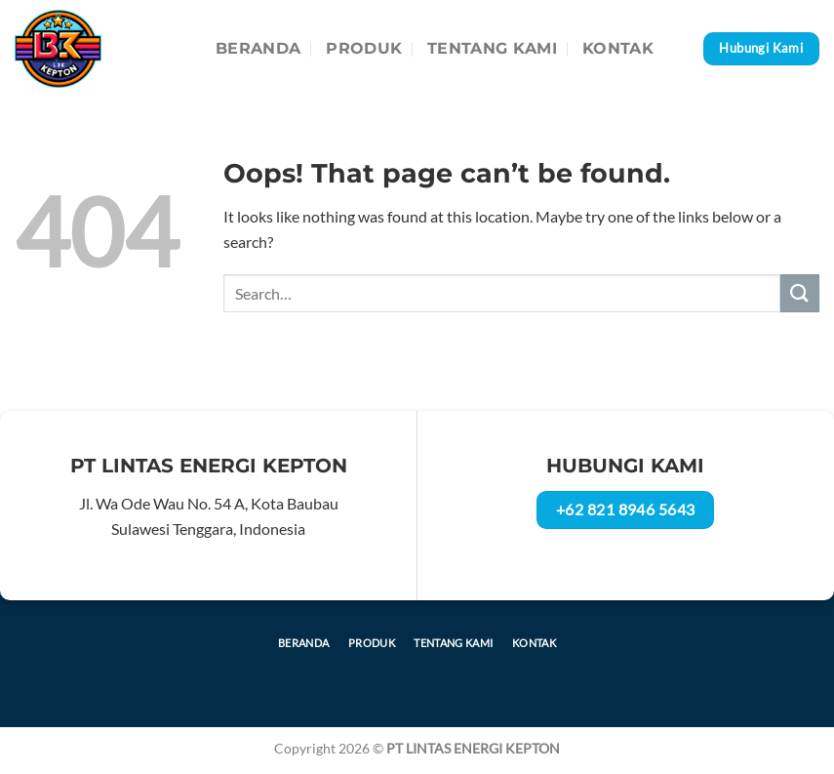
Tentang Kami (492, 48)
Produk (364, 48)
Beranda (258, 48)
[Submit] (799, 293)
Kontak (618, 48)
